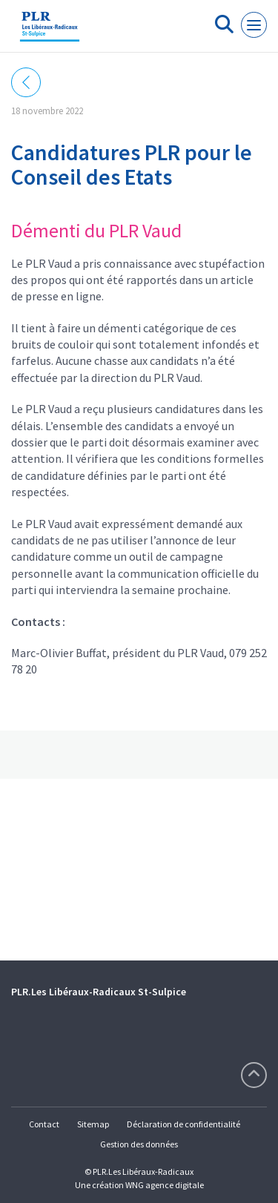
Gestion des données (139, 1144)
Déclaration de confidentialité (183, 1124)
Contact (44, 1124)
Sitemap (93, 1124)
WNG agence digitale (164, 1184)
